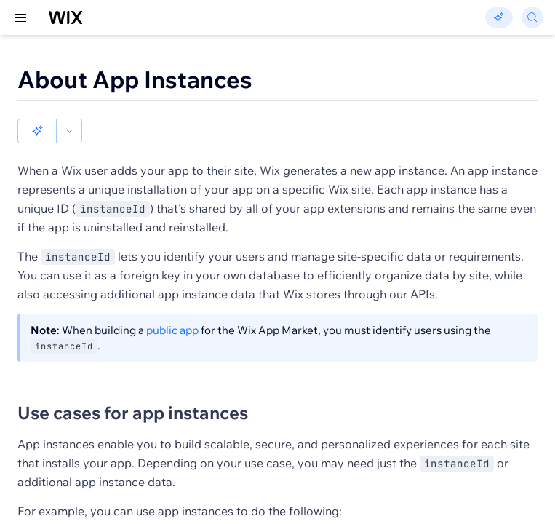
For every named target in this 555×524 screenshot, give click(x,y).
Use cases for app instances (132, 412)
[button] (37, 131)
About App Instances (134, 79)
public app (172, 330)
